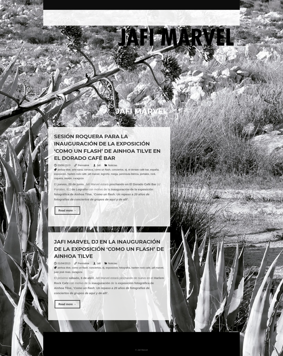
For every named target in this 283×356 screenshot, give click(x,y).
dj (126, 169)
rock (153, 173)
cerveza (88, 169)
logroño (105, 173)
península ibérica (129, 173)
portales (144, 173)
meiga (114, 173)
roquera (58, 178)
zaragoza (78, 178)
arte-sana (77, 169)
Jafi (99, 165)
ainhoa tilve (64, 169)
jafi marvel (93, 173)
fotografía (124, 267)
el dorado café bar (138, 169)
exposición (60, 173)
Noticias (112, 165)
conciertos (117, 169)
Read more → (67, 210)
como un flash (102, 169)
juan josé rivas (62, 272)
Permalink (83, 165)
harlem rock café (77, 173)
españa (154, 169)
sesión (68, 178)
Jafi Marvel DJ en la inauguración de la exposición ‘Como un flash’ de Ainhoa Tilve (109, 249)
